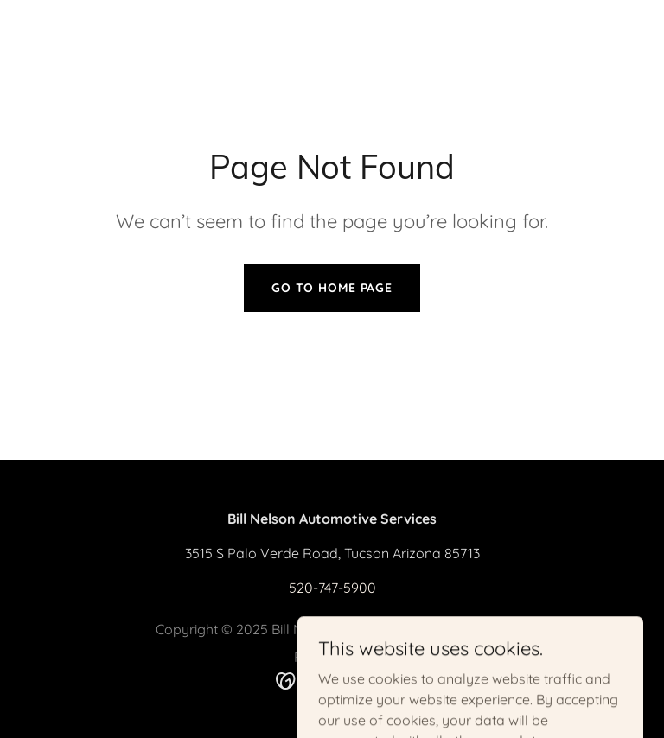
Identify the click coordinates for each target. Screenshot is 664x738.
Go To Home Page (332, 288)
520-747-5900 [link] (332, 587)
